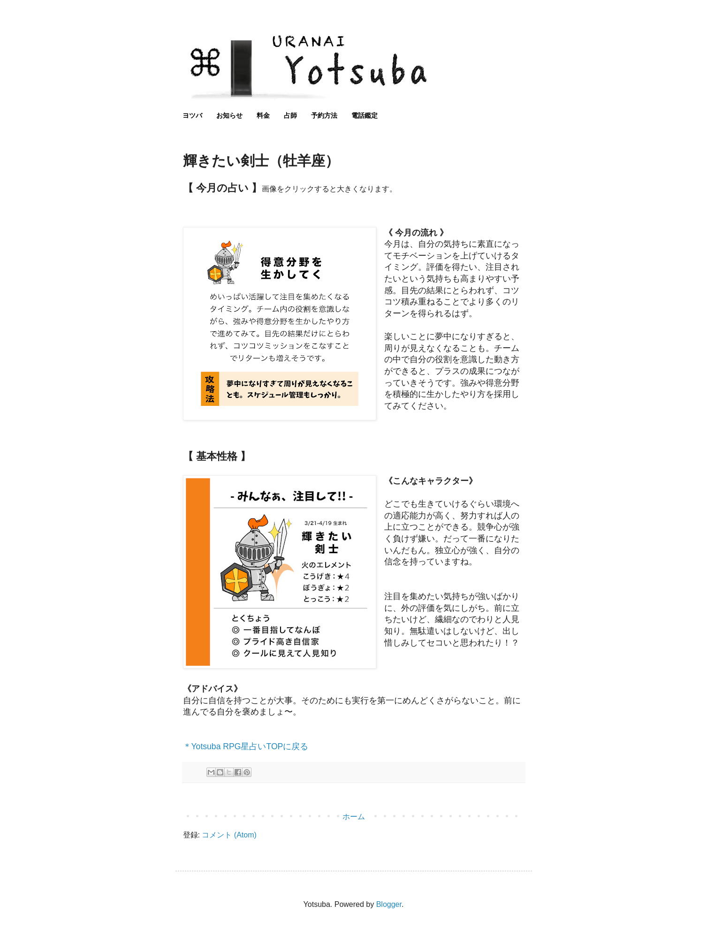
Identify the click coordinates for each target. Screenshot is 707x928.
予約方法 (324, 115)
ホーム (353, 817)
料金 (263, 115)
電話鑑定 (364, 115)
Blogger (389, 904)
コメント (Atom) (229, 835)
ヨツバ (192, 115)
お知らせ (229, 115)
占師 (290, 115)
